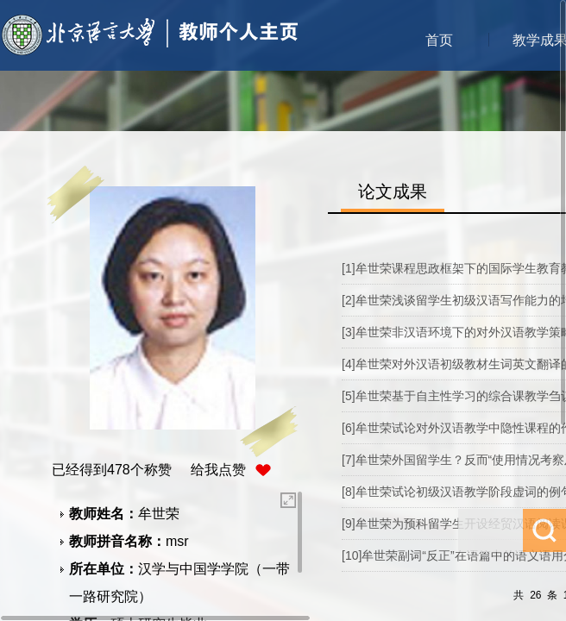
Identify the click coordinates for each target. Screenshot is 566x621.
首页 (439, 40)
